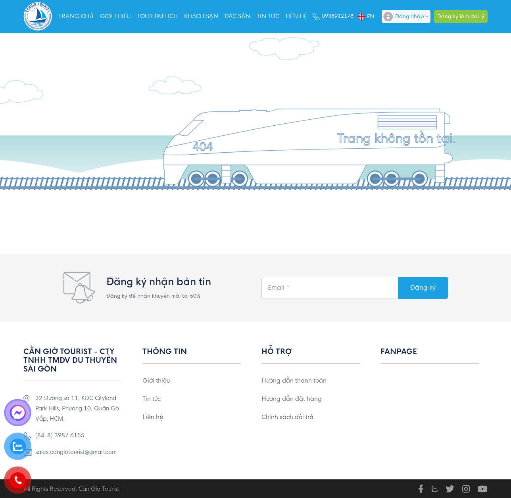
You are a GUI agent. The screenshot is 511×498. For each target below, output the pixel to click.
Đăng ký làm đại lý (460, 16)
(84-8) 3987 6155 (60, 435)
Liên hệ (296, 16)
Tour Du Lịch (157, 16)
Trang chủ (76, 16)
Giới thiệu (115, 16)
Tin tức (268, 16)
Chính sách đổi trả (287, 417)
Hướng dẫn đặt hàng (291, 398)
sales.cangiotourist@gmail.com (76, 452)
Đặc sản (237, 16)
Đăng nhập (409, 16)
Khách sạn (201, 16)
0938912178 (337, 16)
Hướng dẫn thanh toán (294, 380)
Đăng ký (423, 287)
